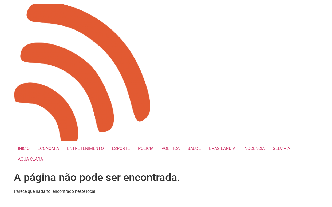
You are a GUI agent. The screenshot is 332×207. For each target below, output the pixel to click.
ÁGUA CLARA (30, 159)
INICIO (24, 148)
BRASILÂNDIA (222, 148)
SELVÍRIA (281, 148)
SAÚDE (194, 148)
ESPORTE (121, 148)
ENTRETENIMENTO (85, 148)
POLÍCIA (145, 148)
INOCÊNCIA (254, 148)
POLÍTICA (170, 148)
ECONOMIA (48, 148)
